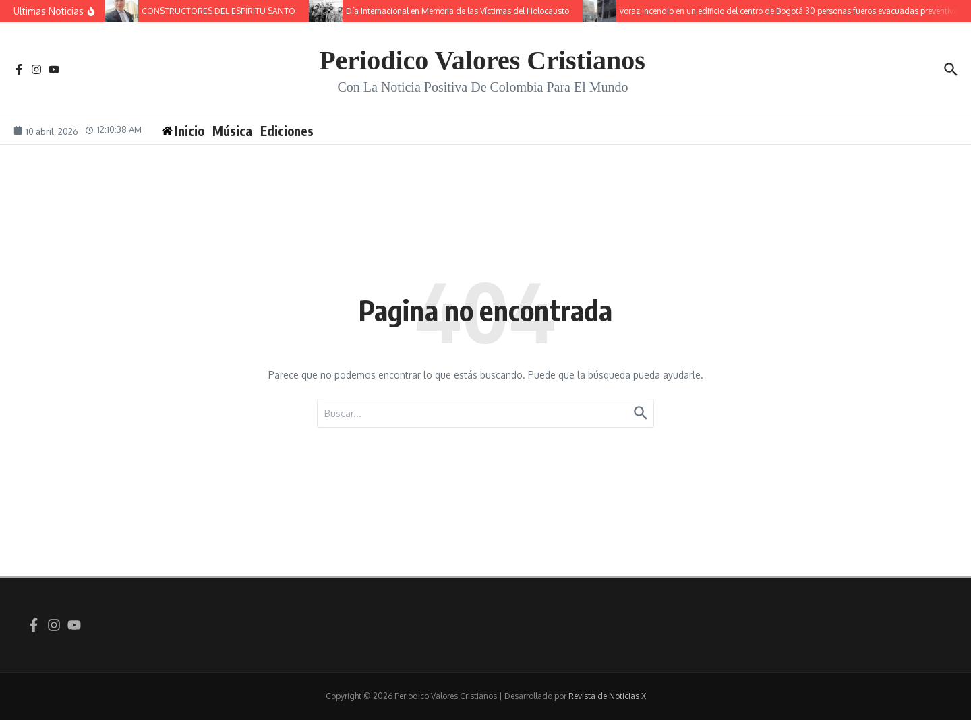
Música (232, 131)
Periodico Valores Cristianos (482, 60)
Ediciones (287, 131)
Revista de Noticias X (607, 696)
